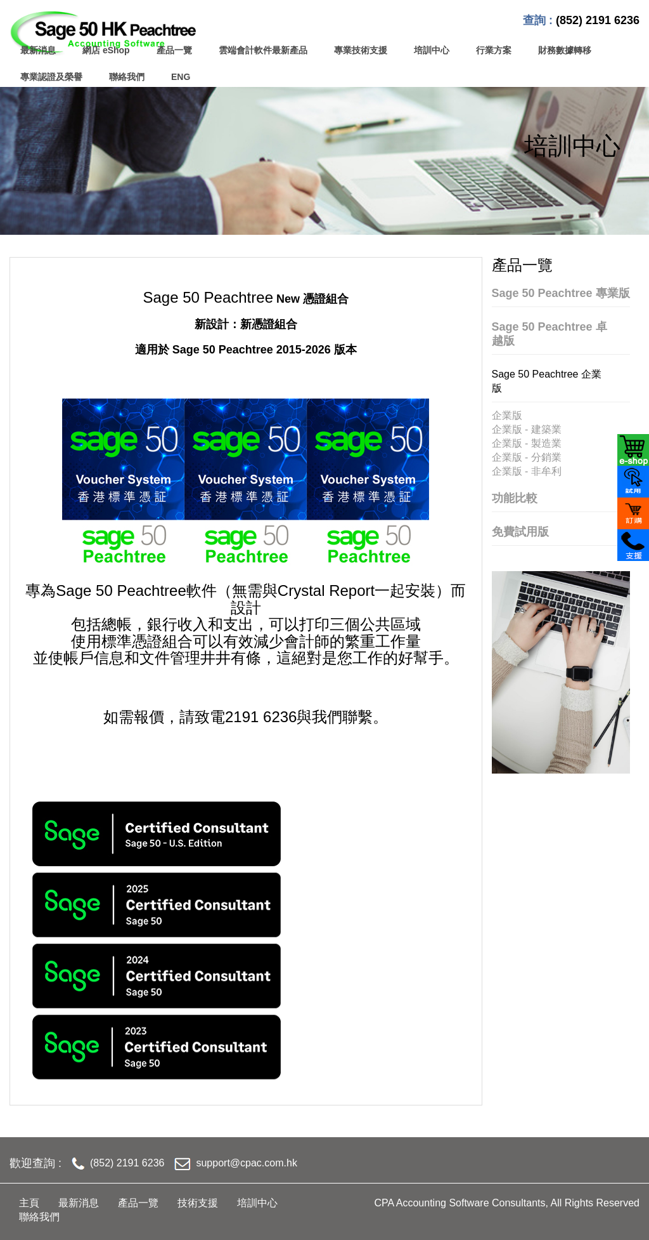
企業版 (507, 415)
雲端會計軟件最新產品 (263, 50)
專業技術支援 (360, 50)
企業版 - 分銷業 (527, 457)
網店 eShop (106, 50)
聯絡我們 (127, 77)
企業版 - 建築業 (527, 429)
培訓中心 (431, 50)
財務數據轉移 (564, 50)
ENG (180, 77)
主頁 (29, 1202)
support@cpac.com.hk (246, 1163)
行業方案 (493, 50)
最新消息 (38, 50)
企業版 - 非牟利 (527, 471)
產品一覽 (174, 50)
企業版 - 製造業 (527, 443)
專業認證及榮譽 (51, 77)
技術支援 (197, 1202)
